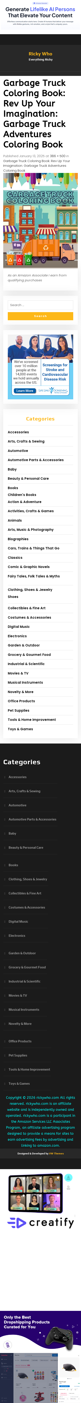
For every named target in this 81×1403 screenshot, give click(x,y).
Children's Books (22, 495)
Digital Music (19, 626)
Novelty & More (20, 692)
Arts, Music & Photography (31, 529)
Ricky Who (40, 53)
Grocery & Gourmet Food (29, 654)
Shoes (13, 597)
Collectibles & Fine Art (27, 608)
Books (13, 488)
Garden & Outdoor (24, 645)
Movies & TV (18, 673)
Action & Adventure (24, 502)
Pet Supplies (18, 710)
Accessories (18, 432)
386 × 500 (57, 156)
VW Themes (56, 1153)
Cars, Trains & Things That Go (33, 548)
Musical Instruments (25, 682)
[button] (40, 74)
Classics (15, 557)
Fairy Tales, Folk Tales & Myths (34, 576)
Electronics (17, 636)
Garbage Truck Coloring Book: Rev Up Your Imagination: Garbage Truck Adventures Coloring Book (36, 166)
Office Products (21, 701)
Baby (12, 469)
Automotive (18, 450)
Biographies (18, 539)
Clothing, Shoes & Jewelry (30, 589)
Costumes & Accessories (29, 617)
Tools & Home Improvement (32, 719)
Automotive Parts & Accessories (36, 460)
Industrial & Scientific (26, 664)
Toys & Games (20, 729)
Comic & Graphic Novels (29, 567)
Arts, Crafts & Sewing (26, 441)
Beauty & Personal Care (28, 478)
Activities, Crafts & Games (31, 511)
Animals (15, 520)
